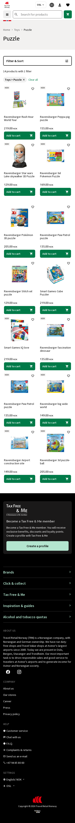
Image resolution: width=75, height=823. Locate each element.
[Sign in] (60, 5)
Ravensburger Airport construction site (17, 461)
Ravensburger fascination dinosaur (55, 349)
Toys (17, 30)
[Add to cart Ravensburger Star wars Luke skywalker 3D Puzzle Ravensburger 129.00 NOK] (19, 192)
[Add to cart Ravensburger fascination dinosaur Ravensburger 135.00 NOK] (55, 366)
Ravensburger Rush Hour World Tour (19, 118)
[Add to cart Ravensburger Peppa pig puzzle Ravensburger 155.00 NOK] (55, 136)
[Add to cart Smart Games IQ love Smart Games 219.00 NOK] (19, 366)
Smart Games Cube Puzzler (51, 292)
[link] (68, 14)
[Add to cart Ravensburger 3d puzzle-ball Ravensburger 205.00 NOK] (55, 479)
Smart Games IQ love (16, 347)
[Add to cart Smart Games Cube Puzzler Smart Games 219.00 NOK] (55, 310)
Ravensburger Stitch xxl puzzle (18, 292)
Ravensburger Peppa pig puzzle (55, 118)
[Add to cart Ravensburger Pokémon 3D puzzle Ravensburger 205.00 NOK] (19, 254)
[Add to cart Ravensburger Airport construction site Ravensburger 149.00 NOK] (19, 479)
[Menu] (7, 14)
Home (6, 30)
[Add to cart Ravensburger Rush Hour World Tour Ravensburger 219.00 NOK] (19, 136)
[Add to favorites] (33, 89)
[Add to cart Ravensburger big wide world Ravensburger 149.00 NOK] (55, 423)
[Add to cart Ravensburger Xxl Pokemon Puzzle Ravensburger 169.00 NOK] (55, 192)
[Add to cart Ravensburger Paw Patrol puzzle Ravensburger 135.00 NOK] (55, 254)
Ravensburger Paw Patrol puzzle (55, 236)
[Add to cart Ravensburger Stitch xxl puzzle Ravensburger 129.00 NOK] (19, 310)
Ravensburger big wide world (54, 405)
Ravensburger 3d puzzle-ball (55, 461)
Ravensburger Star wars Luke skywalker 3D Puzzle (19, 174)
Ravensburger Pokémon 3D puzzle (18, 236)
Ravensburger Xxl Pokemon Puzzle (50, 174)
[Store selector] (40, 5)
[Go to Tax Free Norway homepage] (7, 5)
